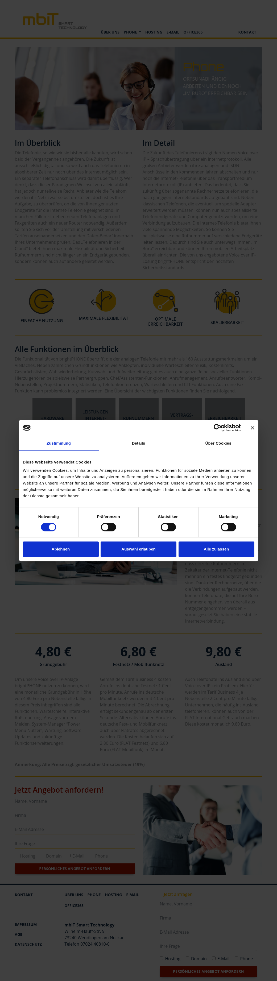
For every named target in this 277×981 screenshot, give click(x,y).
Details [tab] (138, 443)
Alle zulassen (216, 549)
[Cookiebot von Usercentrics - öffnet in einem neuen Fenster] (217, 428)
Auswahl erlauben (138, 549)
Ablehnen (61, 549)
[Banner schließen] (252, 428)
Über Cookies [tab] (218, 443)
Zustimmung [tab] (59, 443)
